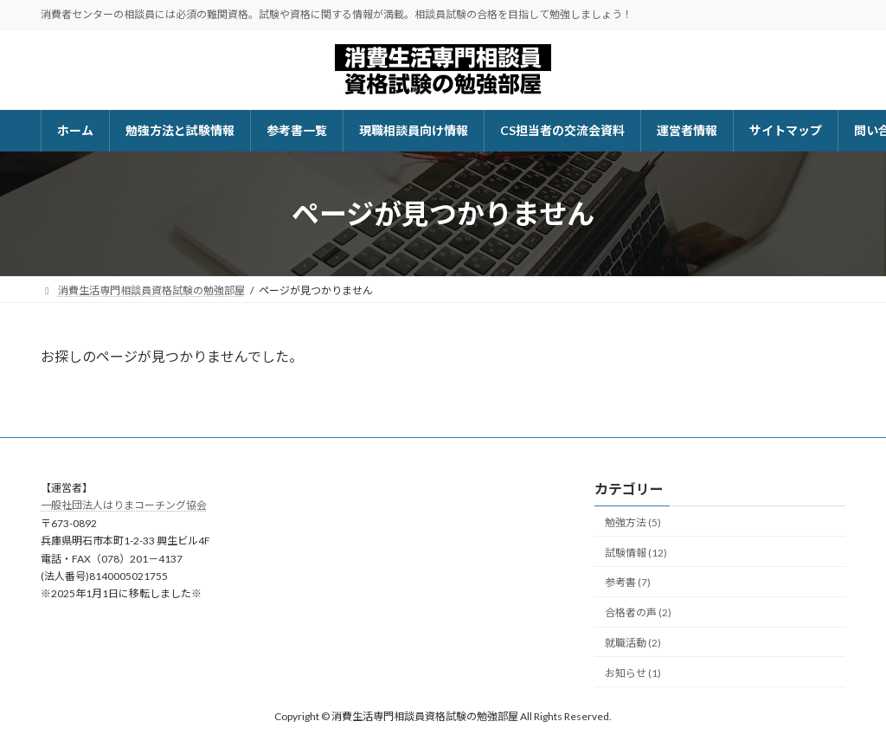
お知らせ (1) (633, 673)
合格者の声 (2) (638, 612)
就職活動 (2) (633, 642)
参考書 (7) (628, 582)
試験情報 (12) (636, 552)
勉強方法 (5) (633, 522)
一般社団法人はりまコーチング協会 (124, 505)
